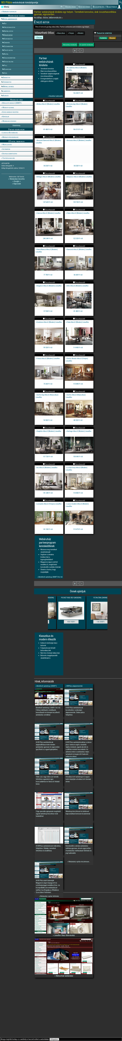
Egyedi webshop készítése (10, 112)
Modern (80, 33)
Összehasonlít (80, 64)
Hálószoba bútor (9, 27)
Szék (5, 73)
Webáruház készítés (17, 179)
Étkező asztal (8, 50)
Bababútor (6, 77)
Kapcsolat (6, 116)
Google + (17, 181)
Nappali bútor (8, 31)
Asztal (6, 54)
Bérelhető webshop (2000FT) (12, 103)
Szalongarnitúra (9, 58)
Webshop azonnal (8, 107)
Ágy (5, 23)
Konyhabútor (8, 39)
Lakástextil (6, 91)
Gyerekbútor (7, 82)
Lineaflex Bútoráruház (10, 133)
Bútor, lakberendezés (10, 19)
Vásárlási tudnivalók (9, 11)
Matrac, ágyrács (8, 86)
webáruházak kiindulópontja (19, 2)
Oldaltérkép (16, 125)
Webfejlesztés (7, 144)
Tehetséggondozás (9, 158)
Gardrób (7, 42)
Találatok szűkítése (104, 33)
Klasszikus (61, 33)
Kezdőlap (38, 17)
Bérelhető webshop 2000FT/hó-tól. (51, 577)
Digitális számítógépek (10, 154)
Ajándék (6, 96)
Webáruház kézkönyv (9, 121)
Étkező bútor (8, 35)
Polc (5, 65)
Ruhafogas (7, 69)
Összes (39, 37)
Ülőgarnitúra (8, 46)
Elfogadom (54, 1039)
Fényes (71, 33)
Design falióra (8, 61)
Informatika (6, 149)
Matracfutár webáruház (10, 137)
